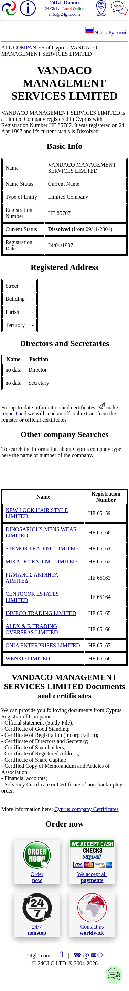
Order (37, 861)
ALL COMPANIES (23, 47)
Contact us (92, 914)
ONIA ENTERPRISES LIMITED (43, 645)
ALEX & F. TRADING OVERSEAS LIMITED (32, 629)
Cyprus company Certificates (86, 809)
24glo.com (38, 955)
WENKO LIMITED (28, 658)
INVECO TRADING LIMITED (41, 613)
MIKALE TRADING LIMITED (41, 562)
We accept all (92, 861)
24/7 (37, 914)
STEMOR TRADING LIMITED (42, 548)
